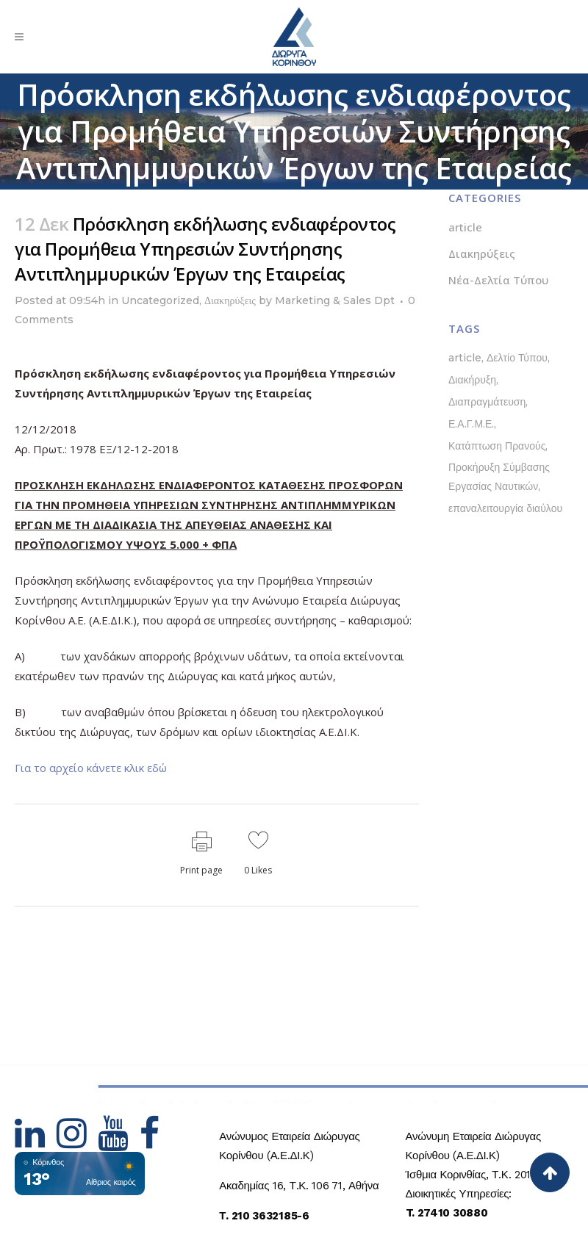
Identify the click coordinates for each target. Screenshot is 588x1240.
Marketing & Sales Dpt (335, 300)
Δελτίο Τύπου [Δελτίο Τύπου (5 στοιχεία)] (517, 357)
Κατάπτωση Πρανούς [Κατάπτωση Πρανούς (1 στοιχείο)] (496, 446)
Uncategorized (160, 300)
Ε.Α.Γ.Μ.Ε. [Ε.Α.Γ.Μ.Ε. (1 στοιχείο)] (471, 423)
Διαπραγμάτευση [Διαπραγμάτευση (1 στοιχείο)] (487, 401)
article (465, 227)
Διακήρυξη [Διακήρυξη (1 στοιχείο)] (472, 379)
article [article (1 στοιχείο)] (464, 357)
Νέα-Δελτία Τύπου (498, 280)
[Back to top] (550, 1172)
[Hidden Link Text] (36, 1142)
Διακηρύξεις (230, 300)
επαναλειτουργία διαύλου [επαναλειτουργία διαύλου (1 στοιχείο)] (505, 508)
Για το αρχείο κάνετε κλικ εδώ (91, 767)
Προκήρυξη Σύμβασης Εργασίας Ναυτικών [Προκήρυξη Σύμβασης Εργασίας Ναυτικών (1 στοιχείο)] (499, 477)
